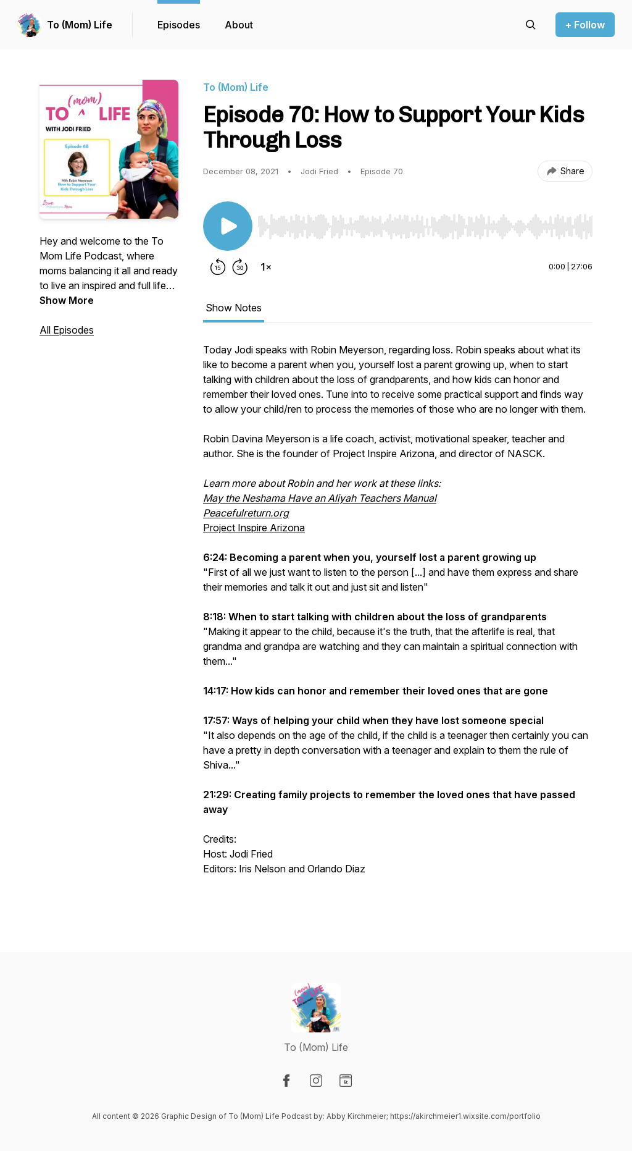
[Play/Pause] (227, 226)
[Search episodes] (531, 24)
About (239, 25)
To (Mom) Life (79, 25)
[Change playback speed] (266, 267)
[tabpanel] (397, 622)
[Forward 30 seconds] (240, 267)
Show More (67, 300)
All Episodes (67, 330)
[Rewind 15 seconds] (218, 267)
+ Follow (585, 25)
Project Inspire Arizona (254, 527)
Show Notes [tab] (234, 307)
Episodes (178, 25)
